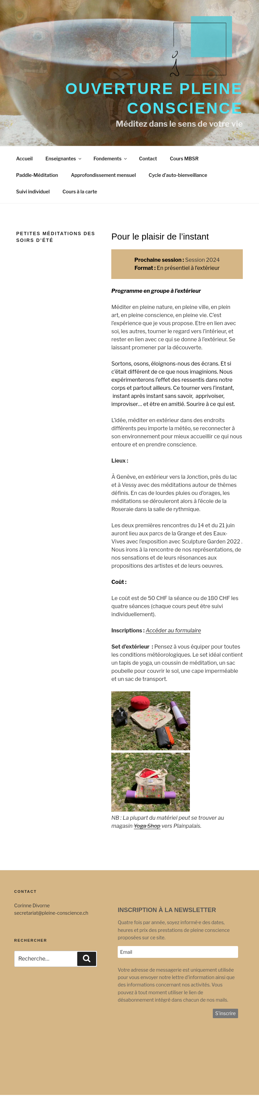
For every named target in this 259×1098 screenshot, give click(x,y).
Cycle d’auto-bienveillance (178, 175)
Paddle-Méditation (37, 175)
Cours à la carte (79, 191)
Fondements (110, 158)
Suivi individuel (33, 191)
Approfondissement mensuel (103, 175)
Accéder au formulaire (173, 630)
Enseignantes (64, 158)
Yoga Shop (147, 826)
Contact (148, 158)
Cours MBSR (184, 158)
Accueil (24, 158)
